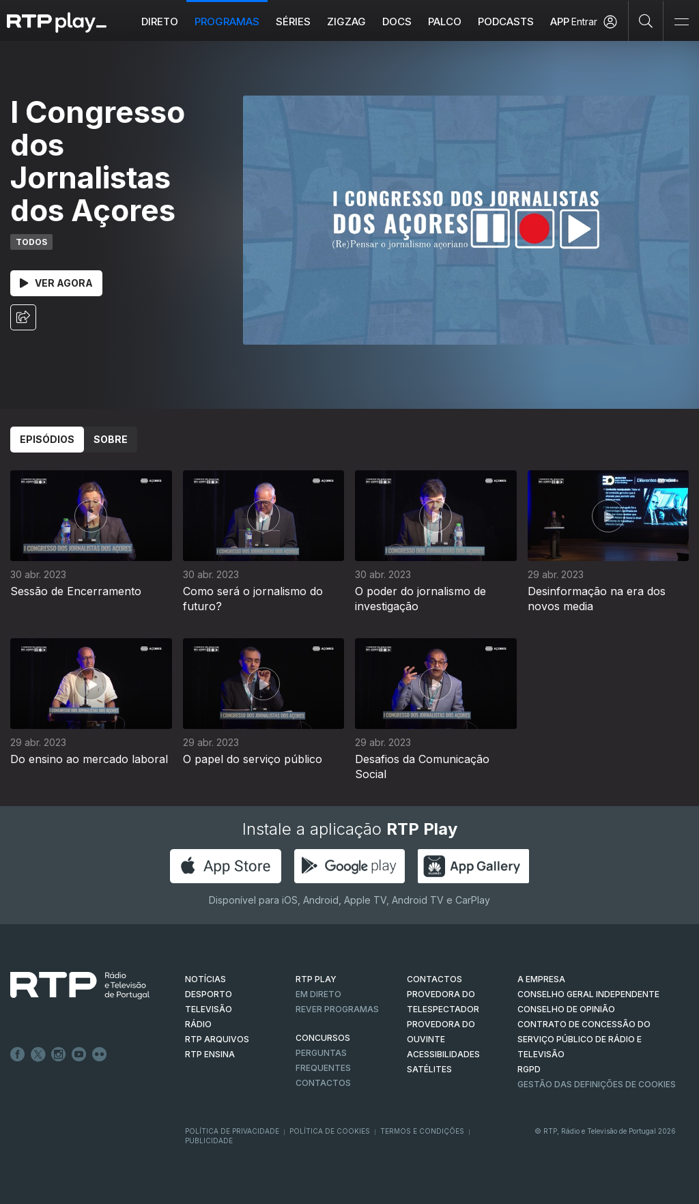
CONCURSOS (323, 1038)
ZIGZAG (346, 21)
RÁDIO (198, 1024)
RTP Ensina (210, 1054)
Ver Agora (56, 283)
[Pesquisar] (646, 20)
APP (559, 21)
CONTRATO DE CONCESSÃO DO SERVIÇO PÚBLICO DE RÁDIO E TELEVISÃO (584, 1039)
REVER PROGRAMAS (337, 1009)
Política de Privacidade (232, 1131)
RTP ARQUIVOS (217, 1039)
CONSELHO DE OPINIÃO (566, 1009)
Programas (227, 21)
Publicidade (209, 1140)
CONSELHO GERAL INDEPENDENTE (588, 994)
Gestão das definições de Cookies (596, 1084)
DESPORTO (208, 994)
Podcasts (506, 21)
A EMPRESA (541, 979)
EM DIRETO (318, 994)
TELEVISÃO (208, 1009)
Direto (159, 21)
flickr (99, 1054)
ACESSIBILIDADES (443, 1054)
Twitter (38, 1054)
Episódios (47, 439)
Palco (444, 21)
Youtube (79, 1054)
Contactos (323, 1083)
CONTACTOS (434, 979)
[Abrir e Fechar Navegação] (681, 22)
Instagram (58, 1054)
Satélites (429, 1069)
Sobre (111, 439)
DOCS (397, 21)
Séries (293, 21)
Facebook (17, 1054)
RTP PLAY (316, 979)
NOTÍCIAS (205, 979)
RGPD (529, 1069)
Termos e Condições (422, 1131)
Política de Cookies (329, 1131)
